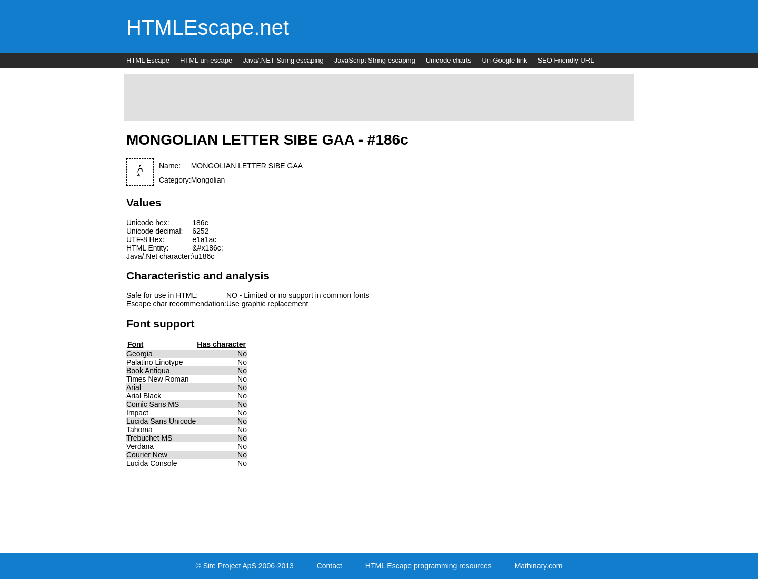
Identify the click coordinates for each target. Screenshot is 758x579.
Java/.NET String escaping (283, 60)
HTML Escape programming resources (428, 566)
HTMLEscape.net (207, 27)
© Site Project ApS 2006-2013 (245, 566)
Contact (329, 566)
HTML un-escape (206, 60)
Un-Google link (504, 60)
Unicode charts (449, 60)
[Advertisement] (379, 97)
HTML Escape (147, 60)
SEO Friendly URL (565, 60)
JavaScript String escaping (374, 60)
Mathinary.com (539, 566)
